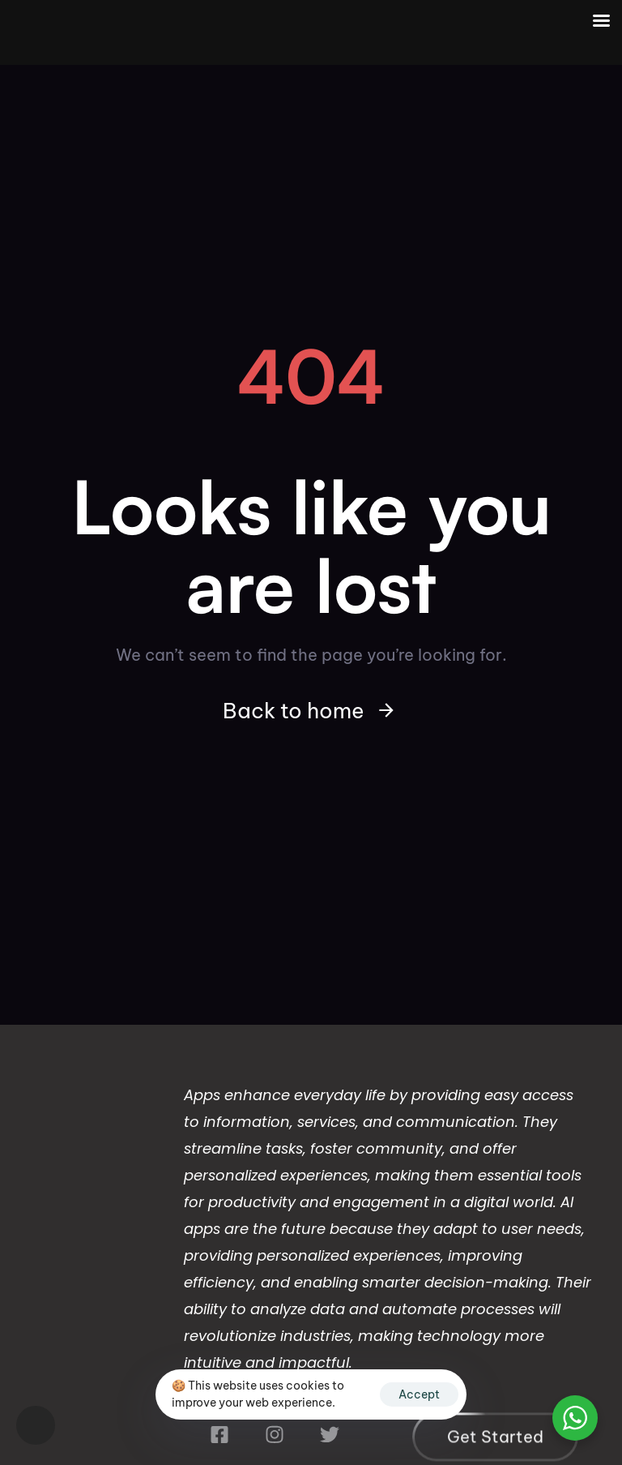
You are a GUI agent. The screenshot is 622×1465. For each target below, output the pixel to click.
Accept (419, 1394)
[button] (35, 1425)
